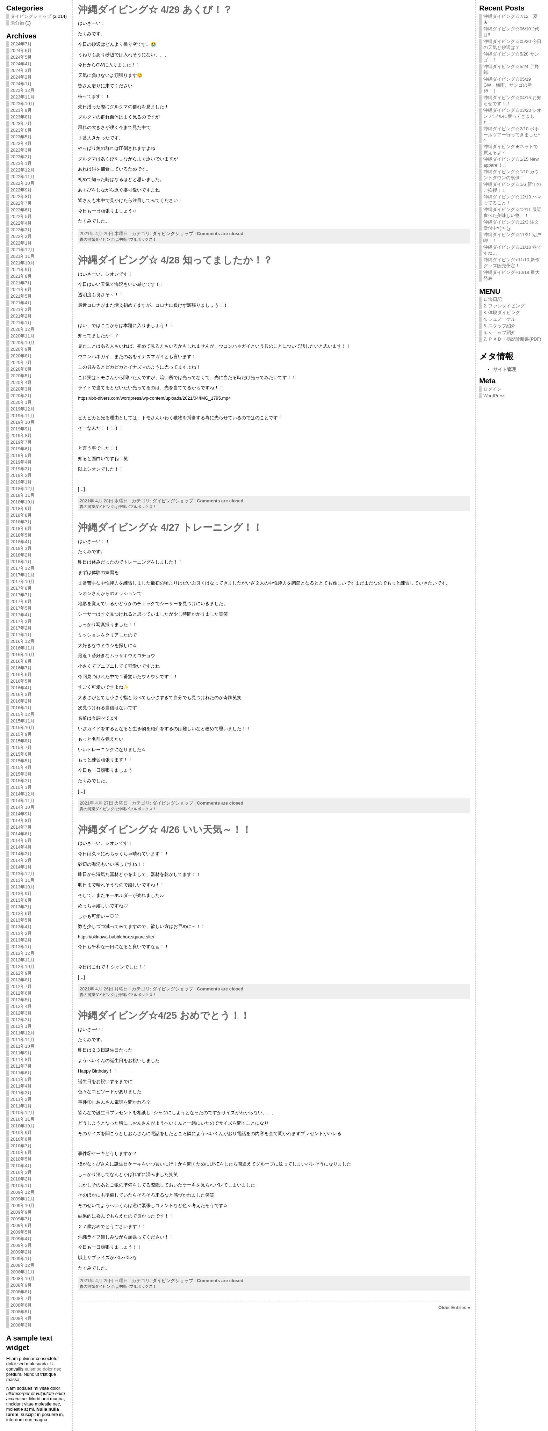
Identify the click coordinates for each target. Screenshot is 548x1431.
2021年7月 (21, 282)
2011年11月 (22, 1039)
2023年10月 (22, 103)
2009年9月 (21, 1212)
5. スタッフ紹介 (499, 325)
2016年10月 (22, 654)
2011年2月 (21, 1099)
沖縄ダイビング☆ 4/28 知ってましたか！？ (175, 260)
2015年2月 (21, 780)
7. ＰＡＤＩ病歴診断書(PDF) (512, 339)
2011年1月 (21, 1106)
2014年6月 (21, 833)
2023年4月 (21, 143)
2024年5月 (21, 57)
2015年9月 (21, 734)
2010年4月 (21, 1165)
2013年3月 (21, 933)
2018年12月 (22, 488)
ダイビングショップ (30, 16)
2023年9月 (21, 110)
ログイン (492, 389)
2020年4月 (21, 382)
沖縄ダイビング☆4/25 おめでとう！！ (164, 1015)
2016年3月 (21, 694)
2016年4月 (21, 687)
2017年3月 (21, 621)
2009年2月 (21, 1252)
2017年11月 (22, 575)
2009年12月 (22, 1192)
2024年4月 (21, 63)
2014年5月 (21, 840)
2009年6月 (21, 1225)
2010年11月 (22, 1119)
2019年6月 (21, 448)
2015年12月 (22, 714)
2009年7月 (21, 1218)
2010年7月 (21, 1145)
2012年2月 (21, 1019)
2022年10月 (22, 183)
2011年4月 (21, 1086)
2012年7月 (21, 986)
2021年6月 (21, 289)
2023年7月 (21, 123)
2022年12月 (22, 170)
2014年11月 (22, 800)
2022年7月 (21, 203)
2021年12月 (22, 249)
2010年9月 (21, 1132)
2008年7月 (21, 1298)
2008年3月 (21, 1325)
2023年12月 (22, 90)
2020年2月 (21, 395)
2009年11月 (22, 1198)
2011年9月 (21, 1052)
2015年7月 (21, 747)
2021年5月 (21, 296)
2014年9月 (21, 813)
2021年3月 (21, 309)
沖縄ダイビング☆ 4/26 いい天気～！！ (165, 829)
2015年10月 (22, 727)
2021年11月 (22, 256)
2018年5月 (21, 535)
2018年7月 (21, 521)
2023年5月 (21, 136)
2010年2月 (21, 1179)
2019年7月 (21, 442)
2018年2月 (21, 555)
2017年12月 (22, 568)
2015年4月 (21, 767)
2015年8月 (21, 740)
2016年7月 (21, 667)
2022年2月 (21, 236)
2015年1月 (21, 787)
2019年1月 (21, 482)
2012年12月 (22, 953)
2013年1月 (21, 946)
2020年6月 (21, 369)
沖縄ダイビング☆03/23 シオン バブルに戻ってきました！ (512, 116)
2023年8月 (21, 116)
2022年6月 (21, 209)
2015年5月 (21, 760)
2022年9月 (21, 190)
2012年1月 (21, 1026)
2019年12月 (22, 409)
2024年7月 (21, 43)
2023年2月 (21, 156)
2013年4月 (21, 926)
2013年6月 (21, 913)
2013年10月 (22, 886)
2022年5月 (21, 216)
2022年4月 (21, 223)
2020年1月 (21, 402)
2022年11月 (22, 176)
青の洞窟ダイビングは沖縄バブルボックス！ (118, 239)
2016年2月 (21, 701)
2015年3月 (21, 774)
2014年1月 (21, 867)
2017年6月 (21, 601)
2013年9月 (21, 893)
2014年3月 (21, 853)
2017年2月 (21, 628)
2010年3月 (21, 1172)
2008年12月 (22, 1265)
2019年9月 (21, 428)
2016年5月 (21, 681)
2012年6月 (21, 993)
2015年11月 (22, 721)
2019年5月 (21, 455)
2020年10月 (22, 342)
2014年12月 (22, 794)
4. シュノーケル (499, 319)
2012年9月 (21, 973)
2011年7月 (21, 1066)
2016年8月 (21, 661)
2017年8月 (21, 588)
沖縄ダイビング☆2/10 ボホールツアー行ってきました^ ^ (511, 134)
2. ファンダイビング (504, 305)
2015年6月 (21, 754)
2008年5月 (21, 1311)
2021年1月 (21, 322)
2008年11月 (22, 1271)
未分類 (17, 23)
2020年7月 (21, 362)
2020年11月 (22, 336)
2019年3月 (21, 468)
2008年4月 (21, 1318)
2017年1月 (21, 634)
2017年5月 (21, 608)
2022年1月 (21, 243)
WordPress (494, 395)
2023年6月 (21, 130)
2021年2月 (21, 316)
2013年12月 (22, 873)
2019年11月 (22, 415)
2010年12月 (22, 1112)
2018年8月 (21, 515)
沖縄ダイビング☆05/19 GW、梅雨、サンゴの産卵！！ (507, 85)
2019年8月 (21, 435)
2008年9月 (21, 1285)
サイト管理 (504, 369)
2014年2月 (21, 860)
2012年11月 (22, 960)
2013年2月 (21, 940)
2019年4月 (21, 462)
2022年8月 (21, 196)
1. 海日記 (492, 299)
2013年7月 (21, 906)
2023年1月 (21, 163)
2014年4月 (21, 847)
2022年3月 (21, 229)
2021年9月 (21, 269)
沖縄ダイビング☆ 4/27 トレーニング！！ (170, 527)
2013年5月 (21, 920)
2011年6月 (21, 1072)
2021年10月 (22, 263)
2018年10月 (22, 501)
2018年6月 (21, 528)
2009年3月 (21, 1245)
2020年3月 (21, 389)
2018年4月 (21, 541)
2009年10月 (22, 1205)
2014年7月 (21, 827)
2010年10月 (22, 1125)
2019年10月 (22, 422)
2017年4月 (21, 614)
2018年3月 (21, 548)
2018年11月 (22, 495)
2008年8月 (21, 1291)
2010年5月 (21, 1159)
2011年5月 (21, 1079)
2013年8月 (21, 900)
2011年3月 (21, 1092)
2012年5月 (21, 999)
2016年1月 (21, 707)
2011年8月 (21, 1059)
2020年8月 (21, 355)
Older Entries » (454, 1307)
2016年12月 (22, 641)
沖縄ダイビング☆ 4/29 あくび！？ (155, 9)
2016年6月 (21, 674)
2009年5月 (21, 1232)
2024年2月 (21, 77)
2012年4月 (21, 1006)
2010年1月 (21, 1185)
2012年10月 (22, 966)
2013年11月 (22, 880)
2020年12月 (22, 329)
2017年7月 (21, 594)
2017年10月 (22, 581)
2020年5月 (21, 375)
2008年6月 (21, 1305)
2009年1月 (21, 1258)
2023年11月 (22, 97)
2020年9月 (21, 349)
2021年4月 (21, 302)
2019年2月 (21, 475)
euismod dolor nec (42, 1369)
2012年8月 (21, 979)
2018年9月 (21, 508)
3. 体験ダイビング (501, 312)
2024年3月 (21, 70)
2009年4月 (21, 1238)
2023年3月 (21, 150)
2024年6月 (21, 50)
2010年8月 (21, 1139)
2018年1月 (21, 561)
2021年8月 (21, 276)
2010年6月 (21, 1152)
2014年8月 (21, 820)
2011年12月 (22, 1033)
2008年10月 (22, 1278)
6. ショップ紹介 (499, 332)
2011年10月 (22, 1046)
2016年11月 (22, 648)
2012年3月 (21, 1013)
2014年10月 (22, 807)
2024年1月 (21, 83)
